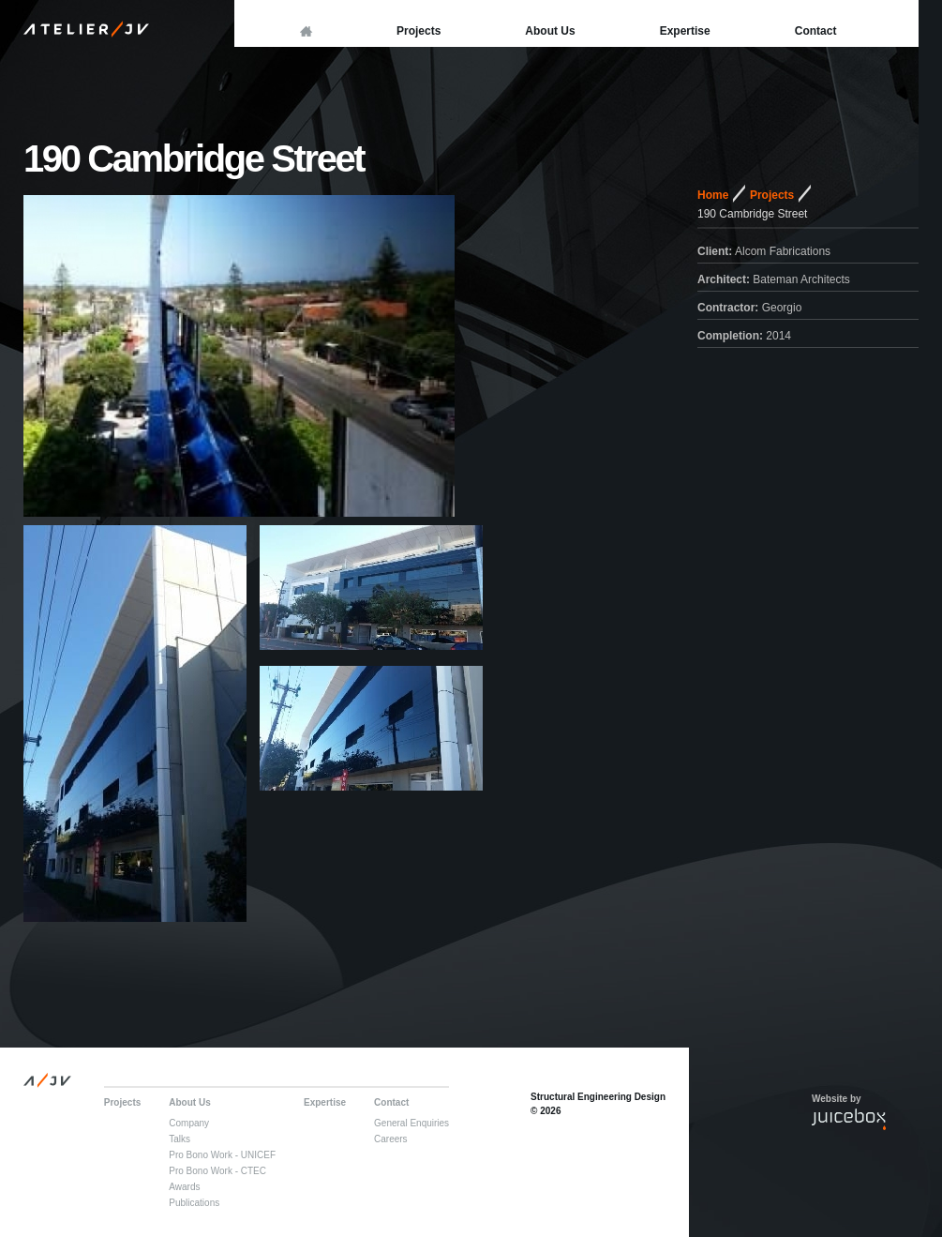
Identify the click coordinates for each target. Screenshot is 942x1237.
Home (712, 195)
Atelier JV (88, 28)
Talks (179, 1139)
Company (189, 1123)
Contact (816, 31)
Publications (194, 1203)
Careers (391, 1139)
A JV (49, 1079)
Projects (418, 31)
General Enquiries (411, 1123)
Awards (184, 1187)
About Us (550, 31)
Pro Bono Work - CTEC (217, 1171)
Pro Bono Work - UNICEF (222, 1155)
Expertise (685, 31)
